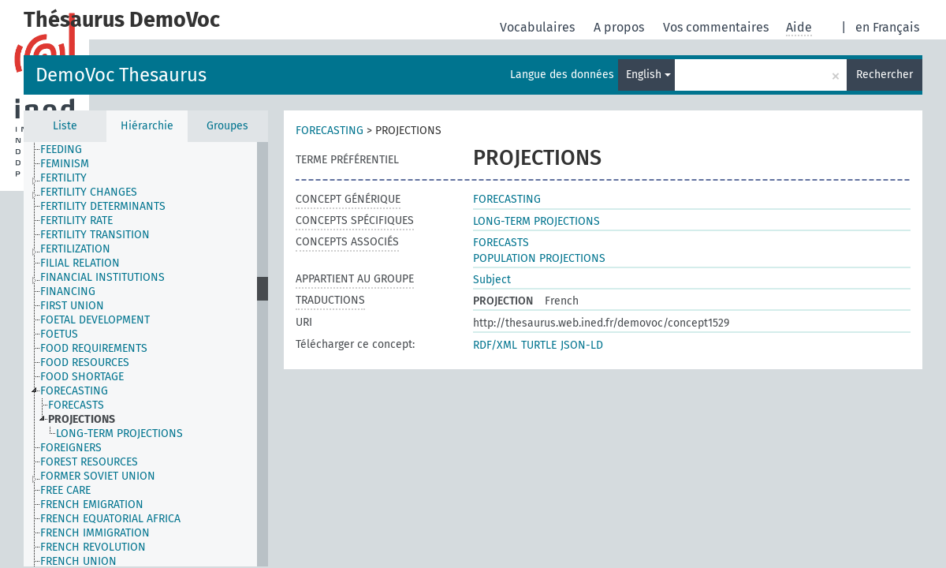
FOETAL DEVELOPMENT (95, 320)
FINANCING (67, 291)
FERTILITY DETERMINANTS (103, 206)
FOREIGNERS (71, 447)
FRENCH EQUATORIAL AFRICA (110, 518)
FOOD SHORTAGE (82, 376)
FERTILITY (63, 178)
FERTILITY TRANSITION (95, 234)
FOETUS (59, 334)
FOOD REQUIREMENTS (93, 348)
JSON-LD (582, 345)
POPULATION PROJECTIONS (539, 258)
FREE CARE (65, 490)
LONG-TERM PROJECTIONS (119, 433)
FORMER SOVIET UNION (97, 476)
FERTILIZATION (75, 249)
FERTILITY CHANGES (88, 192)
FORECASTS (76, 405)
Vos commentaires (717, 27)
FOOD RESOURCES (84, 362)
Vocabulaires (539, 27)
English (648, 74)
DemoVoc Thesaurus (121, 75)
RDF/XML (495, 345)
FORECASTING (74, 391)
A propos (620, 27)
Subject (492, 279)
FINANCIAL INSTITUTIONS (102, 277)
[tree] (146, 354)
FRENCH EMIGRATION (91, 504)
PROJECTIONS (81, 419)
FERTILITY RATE (76, 220)
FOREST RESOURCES (89, 462)
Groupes (227, 126)
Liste (65, 126)
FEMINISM (64, 163)
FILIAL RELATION (80, 263)
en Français (887, 27)
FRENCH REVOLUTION (93, 547)
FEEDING (61, 149)
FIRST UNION (72, 305)
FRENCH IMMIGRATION (95, 533)
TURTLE (539, 345)
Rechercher (884, 74)
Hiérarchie (147, 126)
